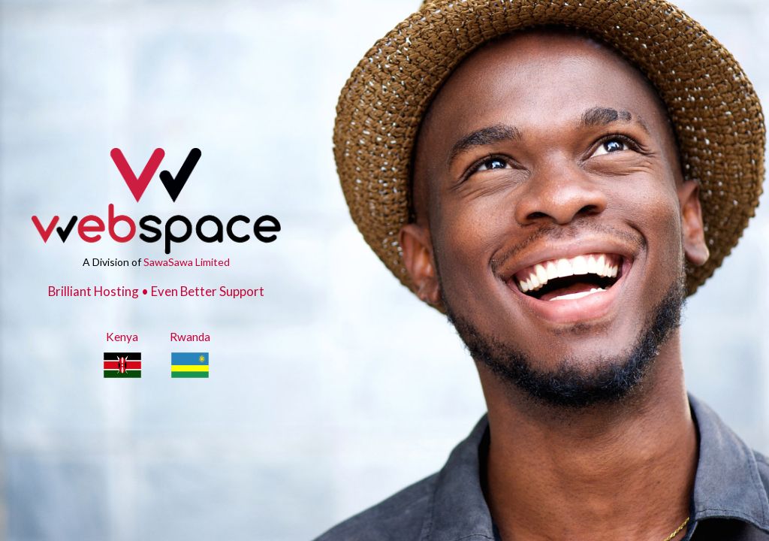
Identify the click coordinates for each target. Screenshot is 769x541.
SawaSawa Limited (186, 261)
